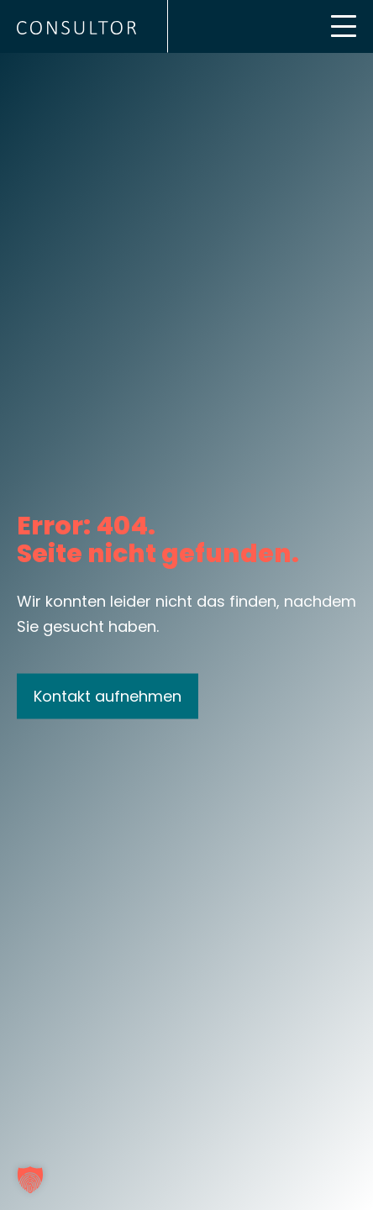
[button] (30, 1180)
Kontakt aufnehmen (107, 695)
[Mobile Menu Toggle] (343, 26)
